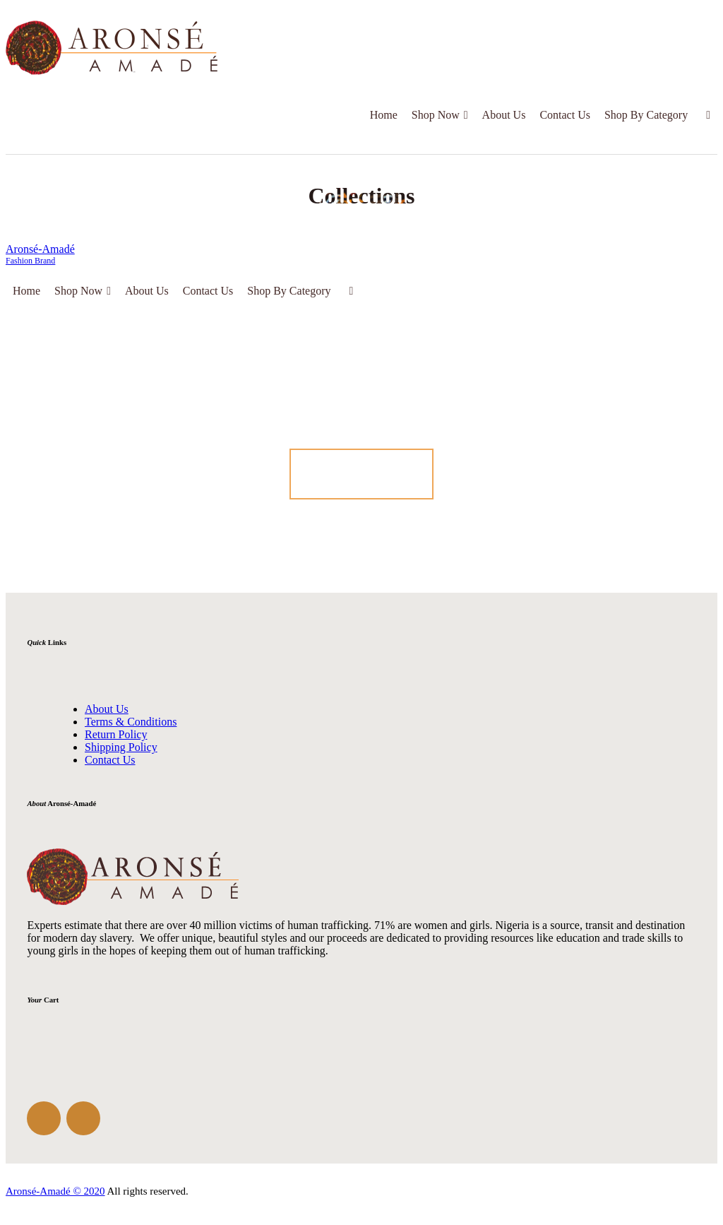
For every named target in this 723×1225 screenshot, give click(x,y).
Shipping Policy (121, 747)
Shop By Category (646, 115)
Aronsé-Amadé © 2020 (55, 1191)
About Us (504, 115)
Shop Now (440, 115)
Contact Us (564, 115)
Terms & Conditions (131, 722)
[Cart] (706, 115)
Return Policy (116, 734)
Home (384, 115)
